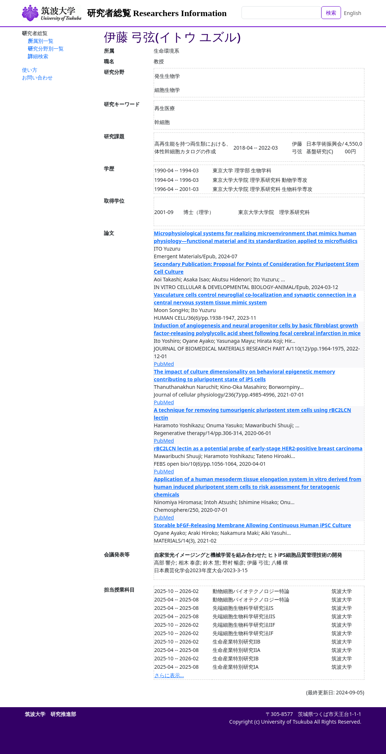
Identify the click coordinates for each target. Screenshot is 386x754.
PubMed (164, 363)
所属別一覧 (40, 40)
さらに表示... (169, 675)
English (352, 13)
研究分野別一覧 (46, 48)
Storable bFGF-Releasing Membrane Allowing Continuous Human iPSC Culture (252, 525)
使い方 (29, 69)
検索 (331, 12)
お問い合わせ (37, 77)
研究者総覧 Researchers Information (157, 13)
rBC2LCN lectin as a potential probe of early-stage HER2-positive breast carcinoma (258, 448)
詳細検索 (38, 56)
